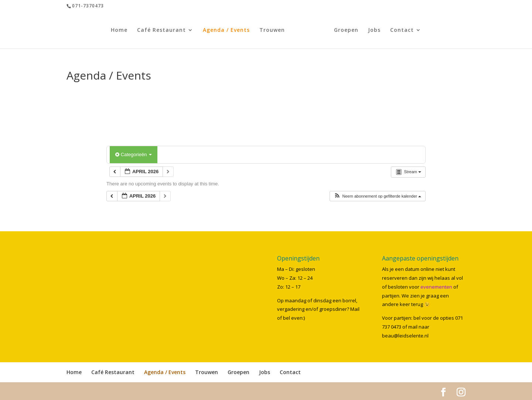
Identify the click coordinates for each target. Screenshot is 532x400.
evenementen (436, 286)
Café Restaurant (163, 30)
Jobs (372, 30)
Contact (400, 30)
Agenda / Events (228, 30)
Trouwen (274, 30)
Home (121, 30)
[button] (377, 196)
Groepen (344, 30)
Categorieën (133, 154)
